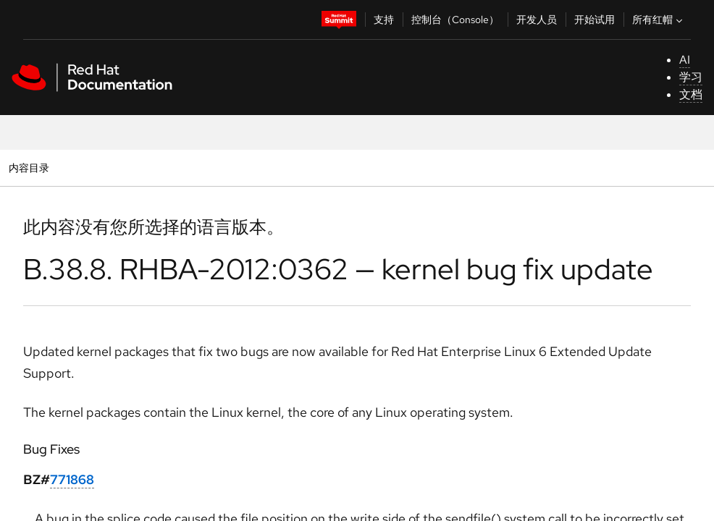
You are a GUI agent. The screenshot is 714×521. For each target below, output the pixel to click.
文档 (690, 94)
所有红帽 (659, 19)
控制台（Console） (455, 19)
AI (684, 59)
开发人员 (536, 19)
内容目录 (28, 167)
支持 (384, 19)
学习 (690, 77)
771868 (72, 479)
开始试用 (594, 19)
